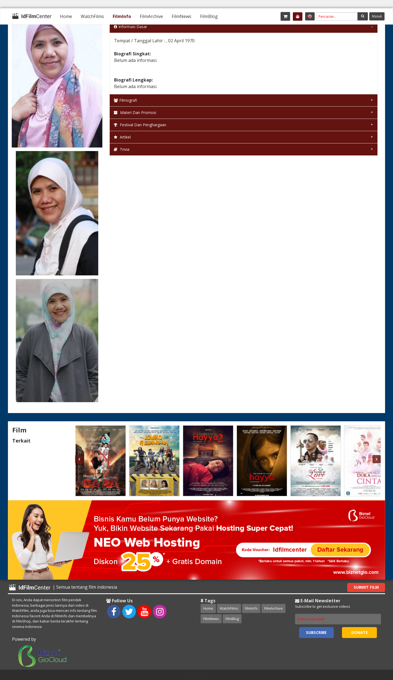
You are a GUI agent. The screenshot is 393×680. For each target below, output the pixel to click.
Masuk (377, 16)
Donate (359, 632)
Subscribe (316, 632)
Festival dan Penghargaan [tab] (140, 124)
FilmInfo (122, 16)
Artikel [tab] (122, 137)
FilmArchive (151, 16)
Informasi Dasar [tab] (130, 26)
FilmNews (181, 16)
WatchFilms (92, 16)
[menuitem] (65, 16)
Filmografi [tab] (125, 100)
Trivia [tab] (121, 149)
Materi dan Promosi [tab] (135, 112)
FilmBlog (209, 16)
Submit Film (366, 587)
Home (66, 16)
